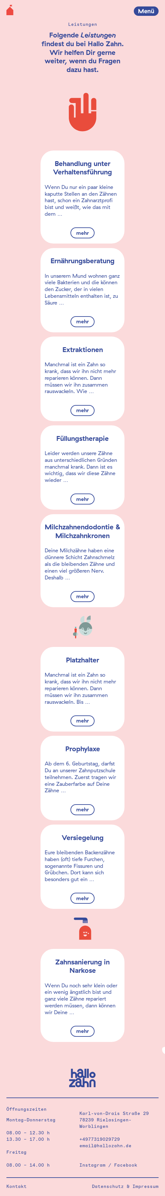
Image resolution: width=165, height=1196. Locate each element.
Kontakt (16, 1186)
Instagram (92, 1165)
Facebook (125, 1165)
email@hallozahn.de (105, 1145)
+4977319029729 (99, 1139)
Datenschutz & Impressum (125, 1186)
